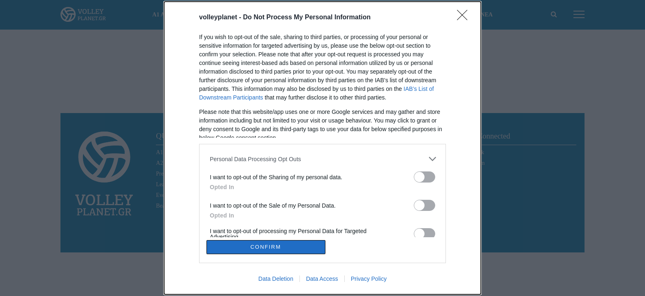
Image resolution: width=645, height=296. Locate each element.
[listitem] (322, 159)
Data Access (322, 278)
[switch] (424, 177)
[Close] (465, 17)
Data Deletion (275, 278)
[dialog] (322, 148)
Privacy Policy (369, 278)
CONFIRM (266, 247)
